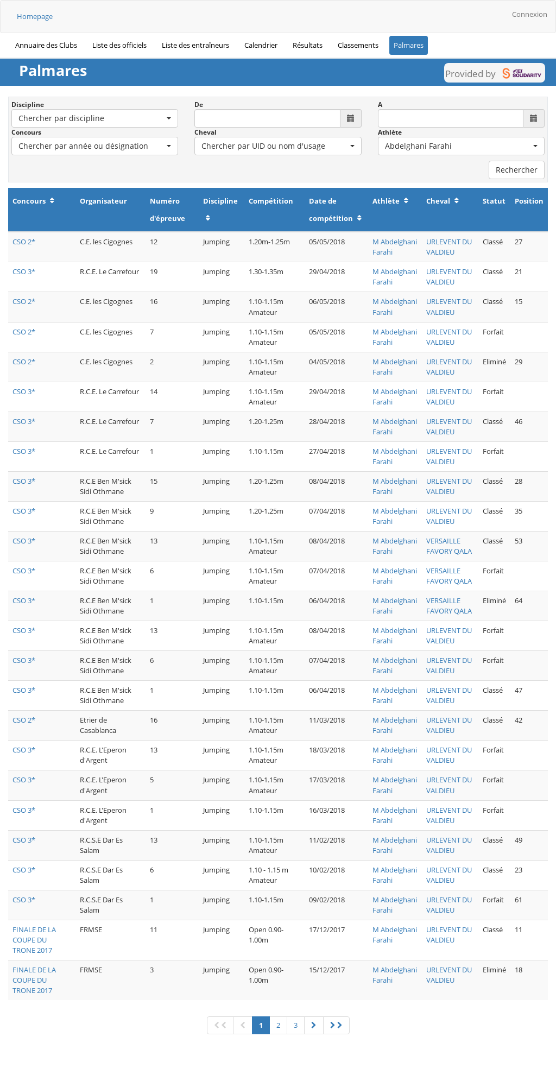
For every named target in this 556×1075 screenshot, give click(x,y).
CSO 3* (23, 271)
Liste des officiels (119, 45)
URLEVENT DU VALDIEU (449, 247)
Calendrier (260, 45)
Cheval (205, 132)
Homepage (35, 16)
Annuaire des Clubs (46, 45)
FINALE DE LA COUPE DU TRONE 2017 (34, 940)
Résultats (308, 45)
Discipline (27, 104)
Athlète (390, 132)
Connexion (529, 14)
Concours (26, 132)
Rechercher (517, 170)
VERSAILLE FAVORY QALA (449, 546)
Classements (358, 45)
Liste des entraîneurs (195, 45)
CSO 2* (23, 241)
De (198, 104)
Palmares (409, 45)
